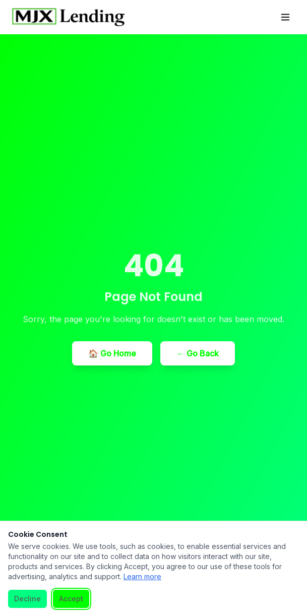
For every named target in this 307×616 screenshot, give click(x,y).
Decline (27, 598)
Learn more (142, 576)
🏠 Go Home (112, 353)
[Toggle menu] (285, 17)
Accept (71, 598)
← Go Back (197, 353)
